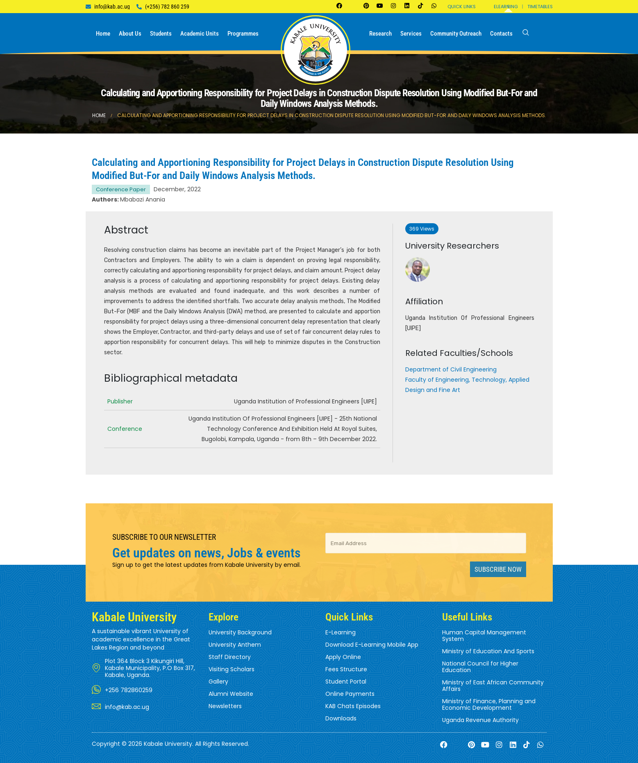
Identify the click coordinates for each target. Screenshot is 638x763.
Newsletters (225, 706)
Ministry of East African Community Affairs (493, 685)
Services (411, 33)
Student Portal (345, 681)
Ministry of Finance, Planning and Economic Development (489, 704)
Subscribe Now (498, 569)
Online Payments (350, 694)
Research (380, 33)
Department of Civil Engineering (451, 369)
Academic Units (199, 33)
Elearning (506, 6)
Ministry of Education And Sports (488, 651)
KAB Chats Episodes (353, 706)
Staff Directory (230, 657)
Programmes (243, 33)
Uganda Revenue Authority (480, 720)
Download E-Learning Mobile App (371, 645)
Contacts (501, 33)
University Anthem (235, 645)
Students (161, 33)
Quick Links (461, 6)
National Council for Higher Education (480, 666)
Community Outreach (455, 33)
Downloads (340, 718)
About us (130, 33)
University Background (240, 632)
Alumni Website (231, 694)
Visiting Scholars (231, 669)
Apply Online (343, 657)
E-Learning (340, 632)
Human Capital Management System (484, 635)
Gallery (218, 681)
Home (103, 33)
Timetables (540, 6)
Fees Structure (346, 669)
